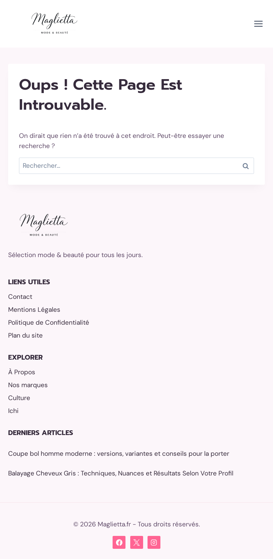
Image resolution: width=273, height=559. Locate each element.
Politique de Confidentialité (48, 322)
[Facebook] (119, 542)
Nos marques (28, 385)
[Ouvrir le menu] (258, 24)
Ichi (13, 411)
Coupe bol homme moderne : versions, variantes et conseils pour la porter (118, 453)
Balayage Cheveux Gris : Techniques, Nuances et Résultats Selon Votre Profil (120, 473)
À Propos (21, 372)
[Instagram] (154, 542)
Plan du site (25, 335)
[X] (136, 542)
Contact (20, 296)
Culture (19, 398)
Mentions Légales (34, 309)
